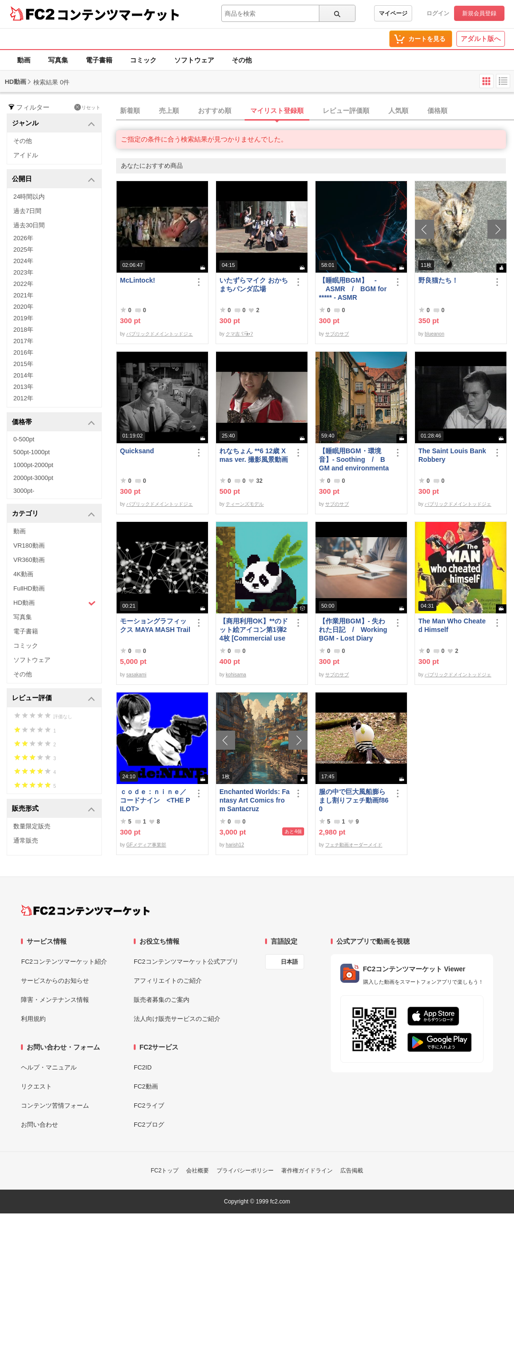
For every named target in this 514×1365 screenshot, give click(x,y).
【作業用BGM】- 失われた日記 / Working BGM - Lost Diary (353, 629)
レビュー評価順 (346, 110)
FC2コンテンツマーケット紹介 (64, 961)
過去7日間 (27, 210)
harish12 (235, 844)
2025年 (23, 249)
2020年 (23, 306)
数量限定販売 (31, 826)
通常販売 (25, 840)
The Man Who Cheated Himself (452, 625)
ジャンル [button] (53, 123)
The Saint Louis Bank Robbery (452, 455)
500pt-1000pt (31, 452)
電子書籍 (99, 60)
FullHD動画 (29, 588)
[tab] (315, 111)
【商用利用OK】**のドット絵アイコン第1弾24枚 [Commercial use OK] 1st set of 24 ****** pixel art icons (254, 629)
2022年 (23, 283)
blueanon (434, 333)
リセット (87, 107)
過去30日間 (29, 225)
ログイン (437, 13)
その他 (242, 60)
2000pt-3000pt (33, 477)
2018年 (23, 329)
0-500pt (23, 439)
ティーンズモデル (245, 504)
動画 (23, 60)
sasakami (136, 674)
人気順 (398, 110)
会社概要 (197, 1170)
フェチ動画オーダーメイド (353, 844)
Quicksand (137, 451)
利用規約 (33, 1018)
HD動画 (54, 603)
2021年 (23, 295)
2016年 (23, 352)
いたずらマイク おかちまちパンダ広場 (253, 284)
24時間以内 (29, 196)
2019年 (23, 318)
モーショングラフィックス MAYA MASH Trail (155, 625)
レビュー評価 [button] (53, 698)
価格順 (437, 110)
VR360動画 (29, 559)
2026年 (23, 238)
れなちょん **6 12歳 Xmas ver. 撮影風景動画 (253, 455)
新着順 (130, 110)
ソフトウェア (194, 60)
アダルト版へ (481, 38)
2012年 (23, 398)
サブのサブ (337, 333)
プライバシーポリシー (245, 1170)
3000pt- (23, 490)
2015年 (23, 363)
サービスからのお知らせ (55, 980)
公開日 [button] (53, 179)
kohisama (236, 674)
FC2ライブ (149, 1105)
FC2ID (143, 1067)
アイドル (25, 155)
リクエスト (36, 1086)
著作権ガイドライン (307, 1170)
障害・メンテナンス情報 (55, 999)
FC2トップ (165, 1170)
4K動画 (23, 574)
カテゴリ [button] (53, 514)
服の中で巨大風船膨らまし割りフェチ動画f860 (353, 800)
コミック (143, 60)
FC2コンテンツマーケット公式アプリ (186, 961)
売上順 (169, 110)
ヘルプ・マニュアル (49, 1067)
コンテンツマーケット (118, 14)
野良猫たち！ (438, 280)
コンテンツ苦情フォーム (55, 1105)
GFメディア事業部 (146, 844)
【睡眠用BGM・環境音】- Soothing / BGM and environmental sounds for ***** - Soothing (354, 459)
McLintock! (137, 280)
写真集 (58, 60)
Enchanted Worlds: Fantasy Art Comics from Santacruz (254, 800)
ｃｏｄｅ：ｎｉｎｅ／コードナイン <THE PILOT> (155, 800)
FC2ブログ (149, 1124)
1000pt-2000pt (33, 465)
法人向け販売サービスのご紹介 (177, 1018)
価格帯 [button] (53, 422)
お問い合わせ (39, 1124)
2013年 (23, 386)
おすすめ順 (214, 110)
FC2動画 (146, 1086)
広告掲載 (351, 1170)
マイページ (393, 13)
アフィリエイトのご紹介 (168, 980)
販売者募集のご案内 (161, 999)
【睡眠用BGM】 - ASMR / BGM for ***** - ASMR (352, 288)
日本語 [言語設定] (289, 961)
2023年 (23, 272)
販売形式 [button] (53, 809)
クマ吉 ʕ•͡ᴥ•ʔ (239, 333)
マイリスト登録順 (277, 110)
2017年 (23, 341)
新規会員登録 (479, 13)
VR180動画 (29, 545)
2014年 (23, 375)
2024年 (23, 261)
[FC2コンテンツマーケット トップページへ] (85, 910)
